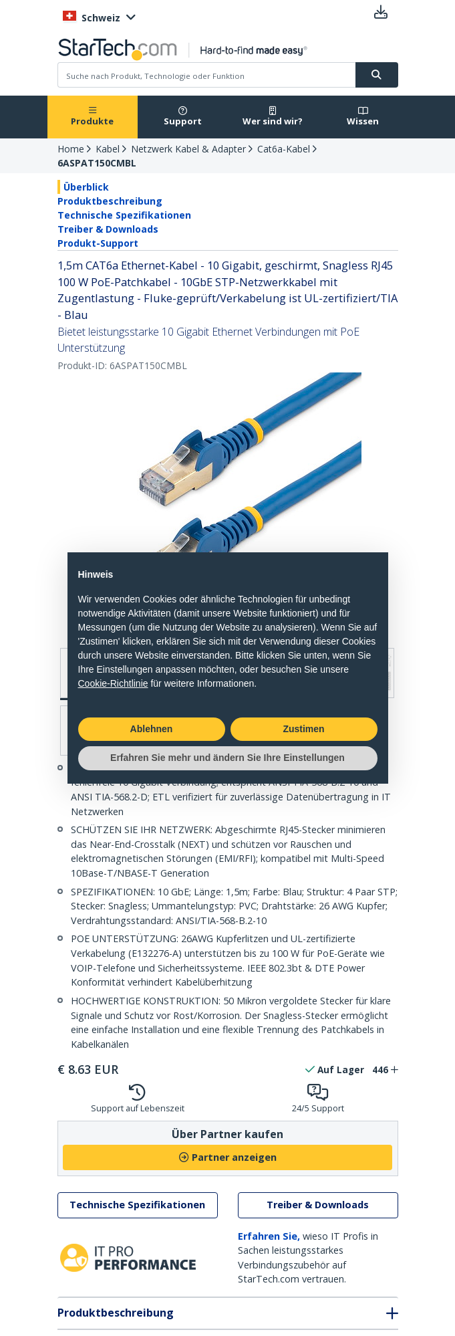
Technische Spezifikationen (124, 215)
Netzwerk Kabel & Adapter (188, 148)
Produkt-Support (97, 243)
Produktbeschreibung (109, 201)
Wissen (363, 116)
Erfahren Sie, (269, 1236)
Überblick (86, 187)
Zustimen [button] (303, 728)
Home (70, 148)
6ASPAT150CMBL (96, 162)
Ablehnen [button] (151, 728)
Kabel (108, 148)
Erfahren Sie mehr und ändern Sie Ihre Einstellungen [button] (227, 757)
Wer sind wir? (273, 116)
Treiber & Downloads (107, 229)
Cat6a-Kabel (283, 148)
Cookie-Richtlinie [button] (113, 683)
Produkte (92, 116)
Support (183, 116)
